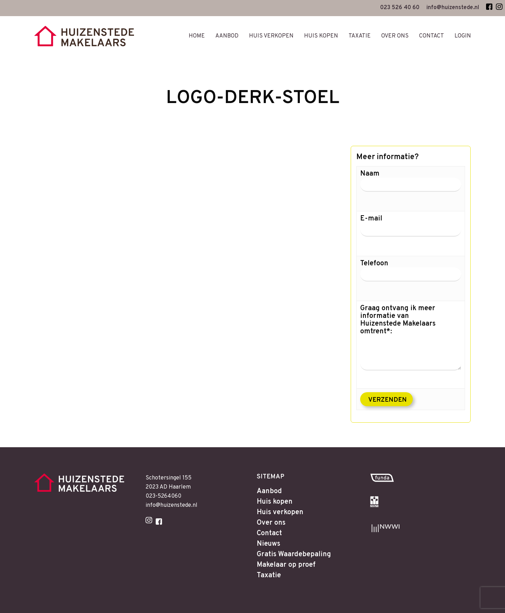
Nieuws (268, 544)
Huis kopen (274, 502)
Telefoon (410, 276)
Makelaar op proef (286, 565)
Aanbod (269, 491)
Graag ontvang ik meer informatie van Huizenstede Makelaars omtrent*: (410, 337)
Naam (410, 186)
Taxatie (269, 575)
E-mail (410, 231)
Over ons (271, 523)
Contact (269, 533)
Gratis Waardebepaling (294, 554)
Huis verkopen (280, 512)
